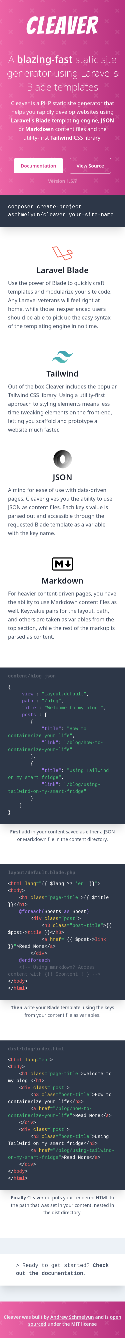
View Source (90, 166)
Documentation (38, 166)
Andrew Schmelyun (72, 1317)
